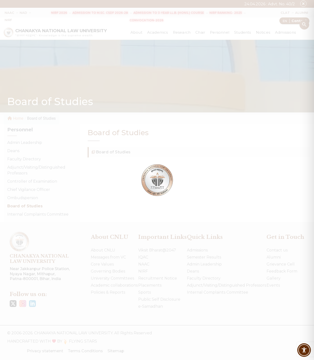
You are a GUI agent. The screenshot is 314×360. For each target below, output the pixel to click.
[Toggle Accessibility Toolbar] (304, 350)
